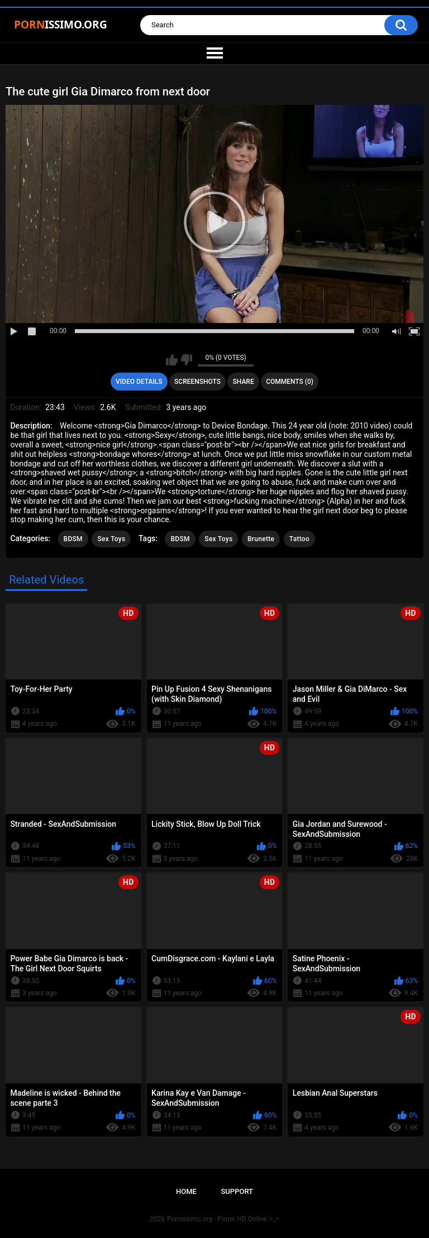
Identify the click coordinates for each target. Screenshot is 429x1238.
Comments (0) (289, 382)
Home (186, 1191)
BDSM (73, 539)
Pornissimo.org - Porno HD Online (217, 1219)
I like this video (172, 359)
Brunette (260, 539)
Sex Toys (111, 539)
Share (243, 382)
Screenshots (197, 382)
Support (237, 1191)
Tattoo (299, 539)
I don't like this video (186, 359)
